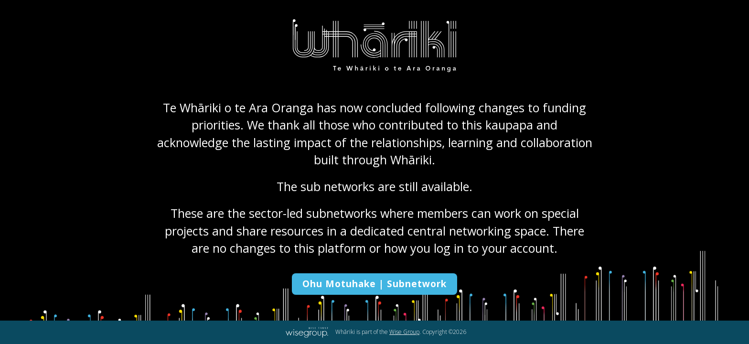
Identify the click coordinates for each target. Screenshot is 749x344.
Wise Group (404, 332)
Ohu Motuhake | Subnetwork (374, 284)
